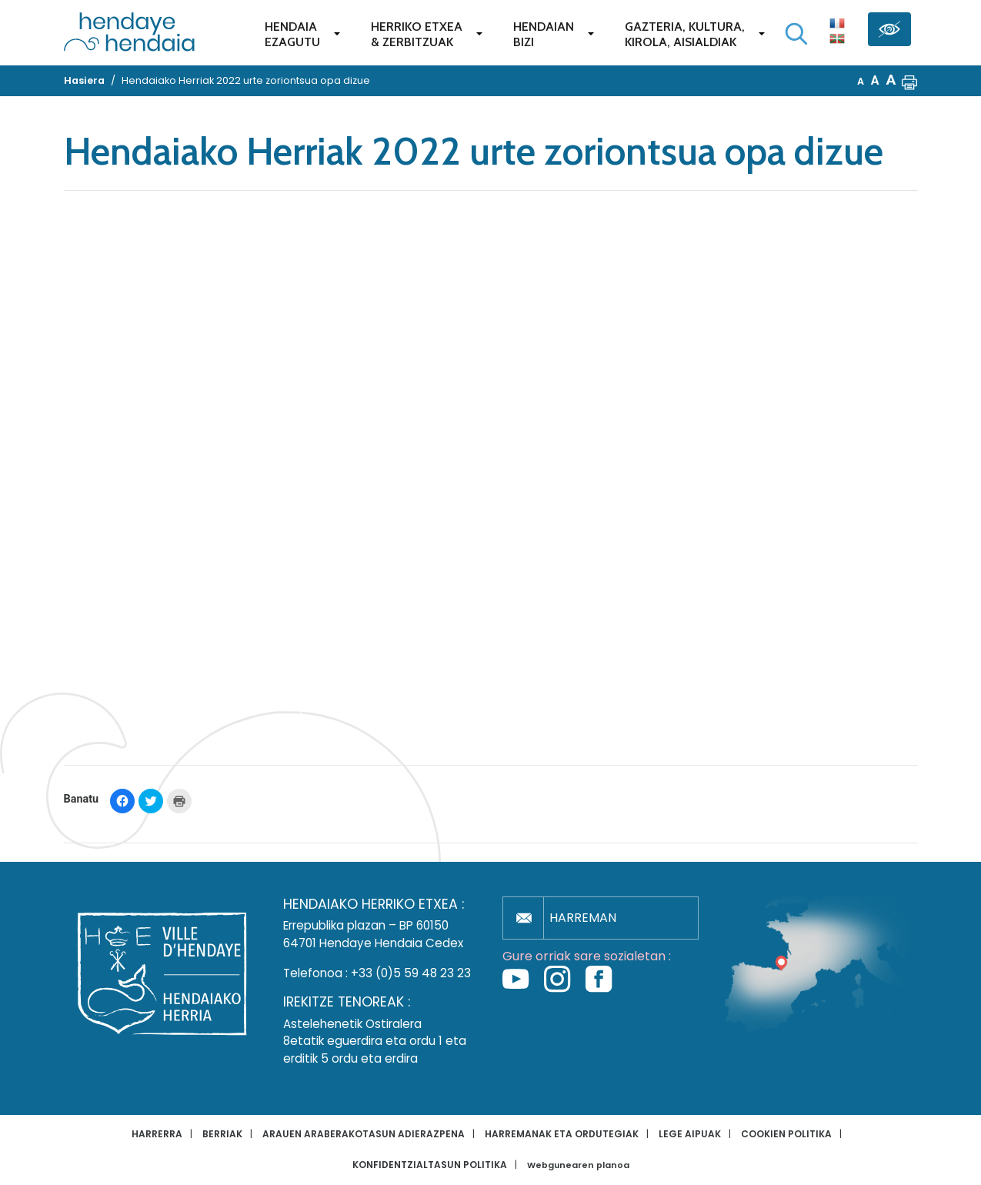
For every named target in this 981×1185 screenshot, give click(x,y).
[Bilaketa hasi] (796, 34)
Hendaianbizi (543, 34)
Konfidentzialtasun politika (429, 1164)
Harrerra (157, 1133)
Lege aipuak (690, 1133)
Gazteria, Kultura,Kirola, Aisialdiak (685, 34)
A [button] (860, 81)
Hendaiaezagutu (292, 34)
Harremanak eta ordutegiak (562, 1133)
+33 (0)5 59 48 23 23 (411, 973)
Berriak (222, 1133)
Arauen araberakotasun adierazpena (363, 1133)
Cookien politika (786, 1133)
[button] (909, 80)
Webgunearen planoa (578, 1165)
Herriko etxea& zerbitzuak (416, 34)
